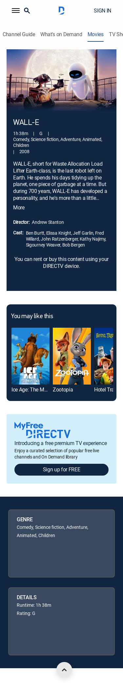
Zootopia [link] (63, 389)
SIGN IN (102, 10)
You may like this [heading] (32, 316)
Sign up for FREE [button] (61, 469)
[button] (16, 10)
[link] (30, 356)
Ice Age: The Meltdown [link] (36, 389)
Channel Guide (19, 34)
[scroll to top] (64, 670)
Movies (96, 34)
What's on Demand (61, 34)
